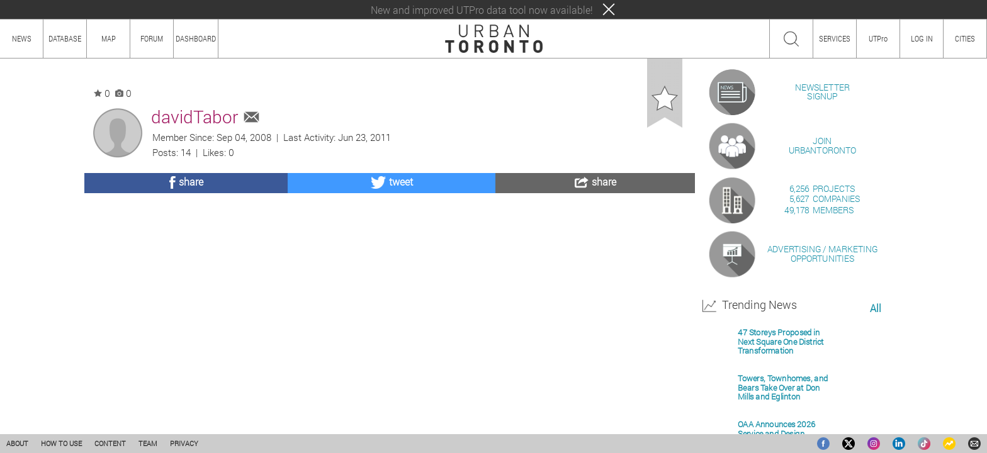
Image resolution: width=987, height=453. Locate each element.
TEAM (147, 443)
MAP (108, 38)
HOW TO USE (61, 443)
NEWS (21, 38)
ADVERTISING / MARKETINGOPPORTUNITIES (822, 398)
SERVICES (834, 38)
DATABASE (64, 38)
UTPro (878, 38)
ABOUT (17, 443)
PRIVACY (184, 443)
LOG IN (922, 38)
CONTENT (110, 443)
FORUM (151, 38)
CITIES (965, 38)
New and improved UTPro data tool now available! (482, 9)
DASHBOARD (196, 38)
